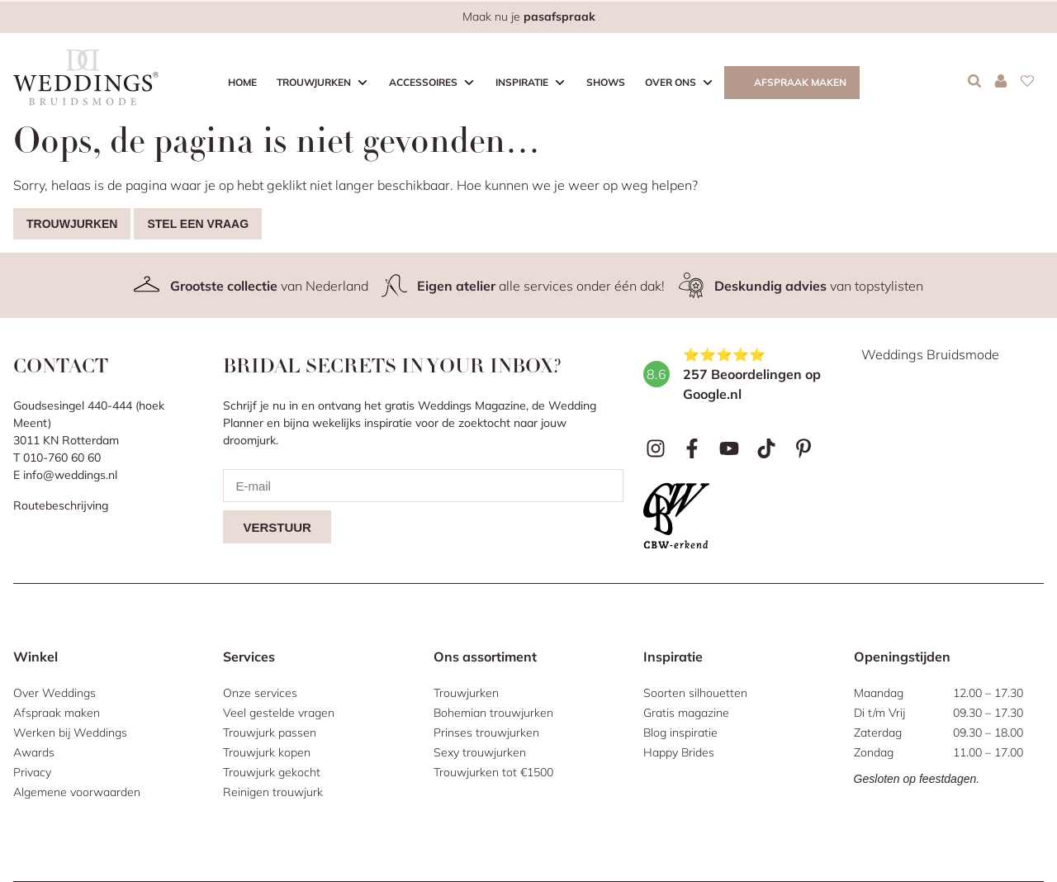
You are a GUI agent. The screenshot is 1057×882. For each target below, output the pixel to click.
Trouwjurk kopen (266, 752)
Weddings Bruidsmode (930, 354)
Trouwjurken (314, 82)
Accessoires (423, 82)
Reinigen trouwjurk (273, 792)
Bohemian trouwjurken (493, 712)
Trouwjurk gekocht (271, 772)
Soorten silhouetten (695, 692)
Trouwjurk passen (269, 732)
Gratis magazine (686, 712)
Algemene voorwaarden (76, 792)
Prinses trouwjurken (486, 732)
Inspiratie (521, 82)
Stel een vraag (198, 223)
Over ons (670, 82)
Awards (34, 752)
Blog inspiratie (680, 732)
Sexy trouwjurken (480, 752)
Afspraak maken (800, 82)
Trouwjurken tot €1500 (493, 772)
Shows (605, 82)
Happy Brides (678, 752)
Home (242, 82)
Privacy (32, 772)
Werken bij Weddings (70, 732)
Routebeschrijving (60, 505)
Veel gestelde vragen (278, 712)
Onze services (260, 692)
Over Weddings (54, 692)
